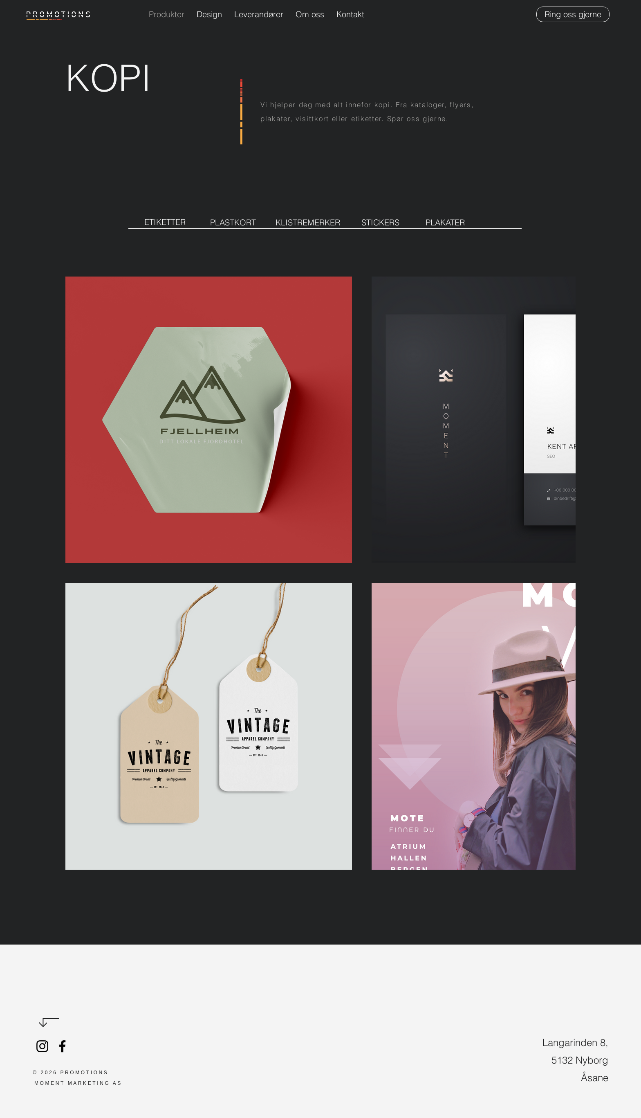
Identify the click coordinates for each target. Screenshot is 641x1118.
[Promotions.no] (42, 1046)
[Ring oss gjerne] (573, 14)
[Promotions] (62, 1046)
